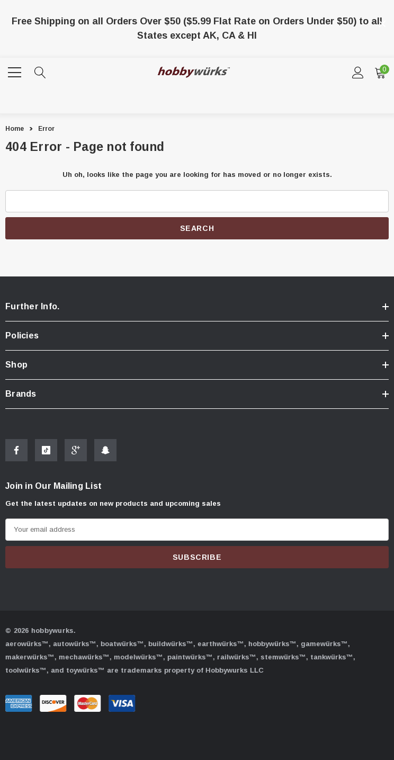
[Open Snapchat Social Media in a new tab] (105, 452)
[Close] (382, 23)
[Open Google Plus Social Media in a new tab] (76, 452)
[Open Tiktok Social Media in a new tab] (46, 452)
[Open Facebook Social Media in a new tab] (16, 452)
